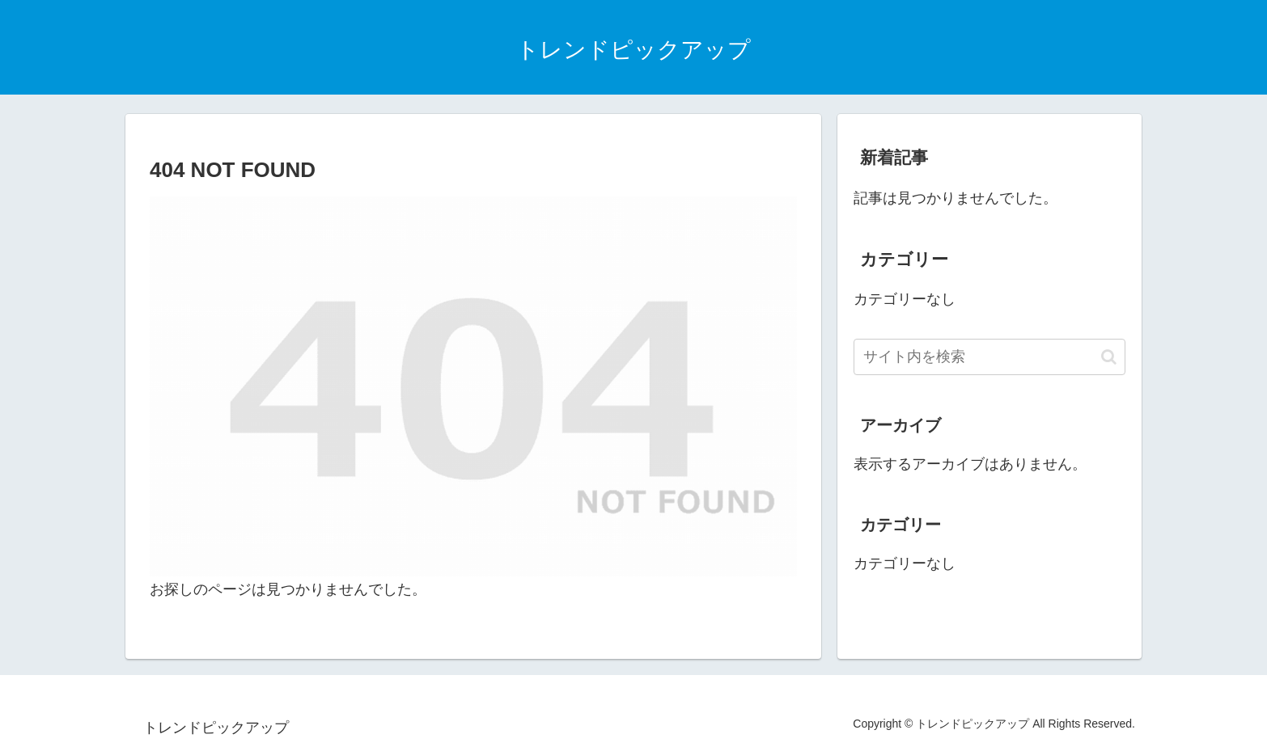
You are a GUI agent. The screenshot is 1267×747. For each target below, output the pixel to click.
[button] (1109, 357)
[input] (989, 357)
